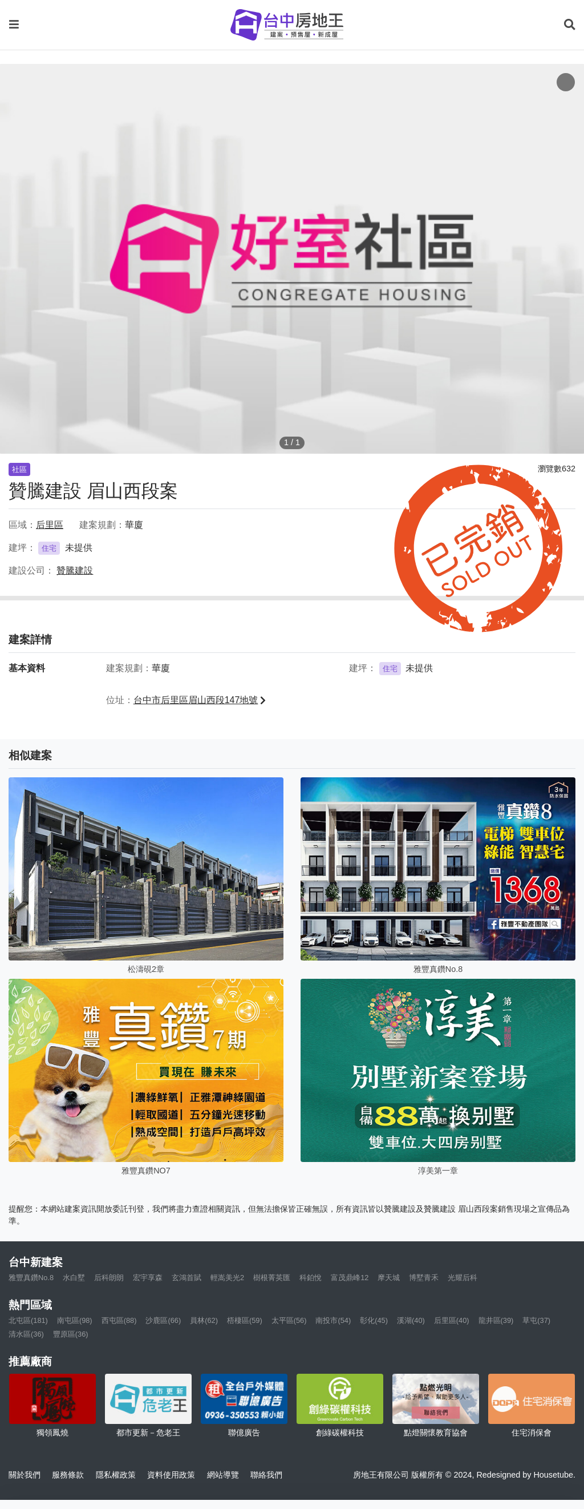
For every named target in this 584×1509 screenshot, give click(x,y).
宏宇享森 (148, 1277)
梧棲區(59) (244, 1320)
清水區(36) (26, 1334)
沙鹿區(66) (163, 1320)
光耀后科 (462, 1277)
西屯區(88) (119, 1320)
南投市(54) (333, 1320)
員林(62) (204, 1320)
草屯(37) (536, 1320)
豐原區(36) (70, 1334)
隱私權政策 (116, 1474)
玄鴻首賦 (186, 1277)
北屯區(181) (28, 1320)
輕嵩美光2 (227, 1277)
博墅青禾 (424, 1277)
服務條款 (68, 1474)
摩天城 (389, 1277)
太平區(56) (289, 1320)
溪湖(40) (411, 1320)
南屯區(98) (74, 1320)
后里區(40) (451, 1320)
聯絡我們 (266, 1474)
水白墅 (74, 1277)
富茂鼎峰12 (349, 1277)
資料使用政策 (171, 1474)
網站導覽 (223, 1474)
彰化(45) (374, 1320)
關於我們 (24, 1474)
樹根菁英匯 (271, 1277)
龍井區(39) (496, 1320)
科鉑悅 (310, 1277)
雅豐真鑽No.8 (31, 1277)
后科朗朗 (109, 1277)
